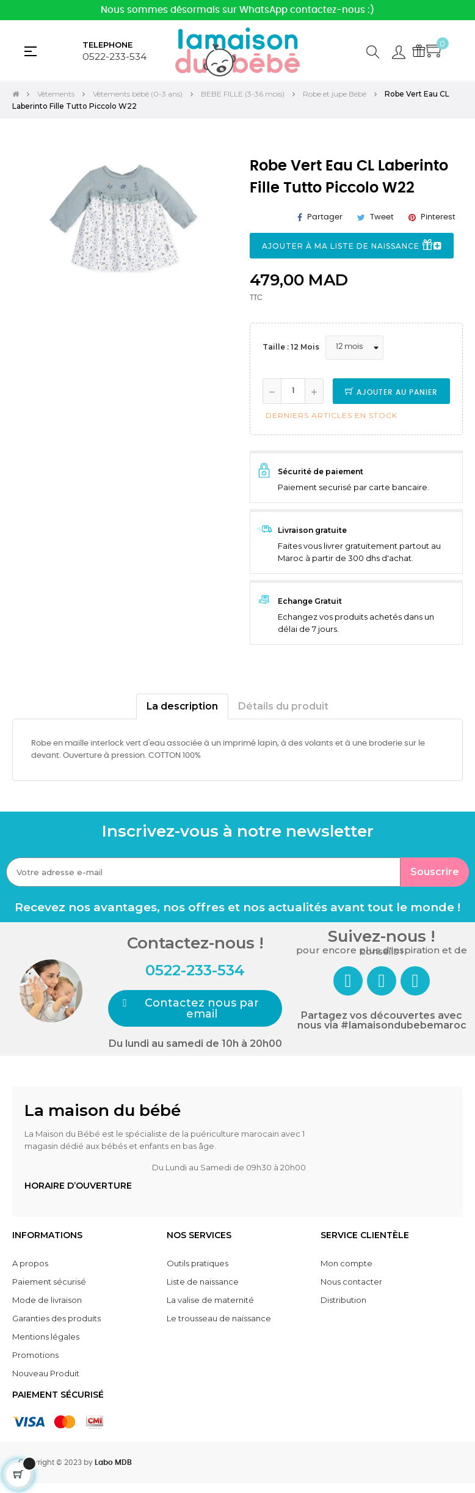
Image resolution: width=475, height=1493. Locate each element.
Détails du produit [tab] (283, 706)
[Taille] (354, 348)
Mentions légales (45, 1336)
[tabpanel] (118, 249)
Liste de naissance (203, 1281)
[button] (195, 1008)
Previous (24, 259)
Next (213, 259)
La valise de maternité (210, 1300)
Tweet (382, 217)
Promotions (35, 1355)
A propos (30, 1263)
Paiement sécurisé (49, 1281)
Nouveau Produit (45, 1373)
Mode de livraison (47, 1300)
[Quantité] (293, 391)
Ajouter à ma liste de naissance (351, 246)
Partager (325, 217)
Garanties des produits (56, 1318)
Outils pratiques (197, 1263)
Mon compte (346, 1263)
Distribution (343, 1300)
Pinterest (438, 217)
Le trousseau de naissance (219, 1318)
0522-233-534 (114, 56)
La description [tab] (182, 706)
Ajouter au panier (391, 392)
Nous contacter (351, 1281)
